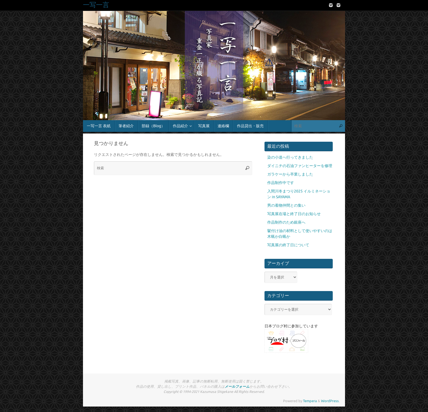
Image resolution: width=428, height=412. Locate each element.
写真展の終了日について (288, 245)
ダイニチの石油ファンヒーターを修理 (299, 166)
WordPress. (330, 401)
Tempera (310, 401)
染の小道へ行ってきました (290, 157)
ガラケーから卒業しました (290, 174)
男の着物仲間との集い (286, 205)
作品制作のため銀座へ (286, 222)
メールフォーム (237, 386)
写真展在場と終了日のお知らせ (294, 214)
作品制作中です (280, 182)
